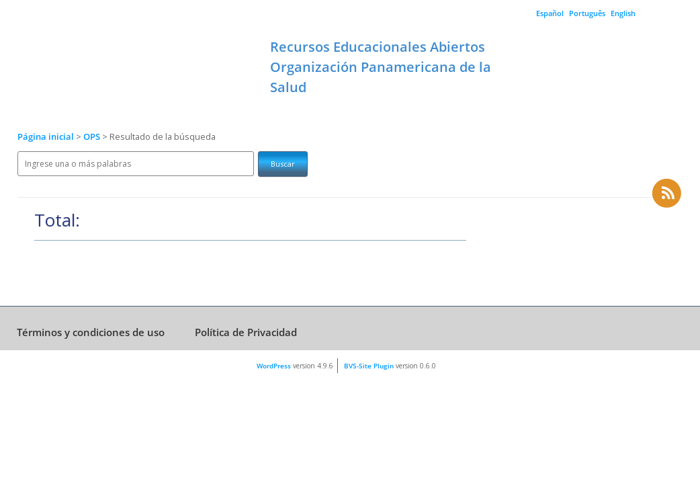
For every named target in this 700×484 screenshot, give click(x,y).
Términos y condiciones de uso (91, 332)
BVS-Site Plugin (369, 365)
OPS (92, 137)
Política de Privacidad (246, 332)
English (623, 13)
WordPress (274, 365)
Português (587, 13)
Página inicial (45, 137)
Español (550, 13)
